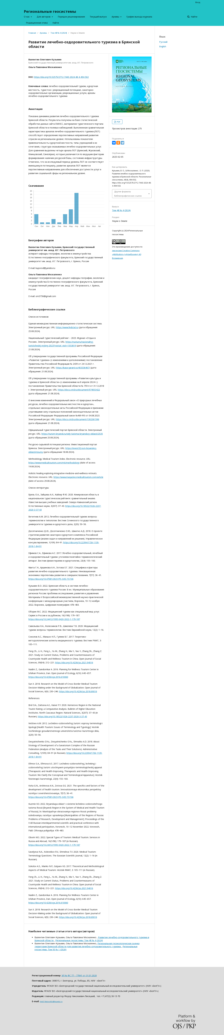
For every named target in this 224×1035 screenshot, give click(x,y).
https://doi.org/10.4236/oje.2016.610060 (48, 677)
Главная (32, 32)
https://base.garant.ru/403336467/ (73, 367)
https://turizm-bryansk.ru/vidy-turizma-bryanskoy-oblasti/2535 (72, 433)
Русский (163, 41)
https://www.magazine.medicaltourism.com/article (78, 477)
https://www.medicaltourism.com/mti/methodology (54, 462)
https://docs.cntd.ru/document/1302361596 (77, 419)
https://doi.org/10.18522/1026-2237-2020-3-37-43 (62, 716)
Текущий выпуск (98, 16)
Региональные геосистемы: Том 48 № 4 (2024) (79, 940)
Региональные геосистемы (50, 11)
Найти (55, 22)
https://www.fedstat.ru (67, 327)
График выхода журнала (139, 16)
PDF (118, 121)
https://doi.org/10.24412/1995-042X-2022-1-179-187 (54, 619)
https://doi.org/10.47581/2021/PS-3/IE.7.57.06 (50, 578)
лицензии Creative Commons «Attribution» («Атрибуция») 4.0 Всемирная (126, 254)
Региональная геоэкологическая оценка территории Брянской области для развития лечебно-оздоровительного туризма (87, 945)
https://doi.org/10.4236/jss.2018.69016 (78, 691)
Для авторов (44, 16)
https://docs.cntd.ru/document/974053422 (79, 389)
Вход (197, 2)
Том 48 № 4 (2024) (58, 32)
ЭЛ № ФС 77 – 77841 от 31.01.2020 (79, 975)
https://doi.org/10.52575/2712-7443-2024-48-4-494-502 (61, 77)
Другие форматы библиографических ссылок (128, 193)
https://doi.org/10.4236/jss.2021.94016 (74, 662)
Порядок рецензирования (71, 16)
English (162, 46)
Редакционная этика (37, 22)
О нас (27, 16)
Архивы (116, 16)
